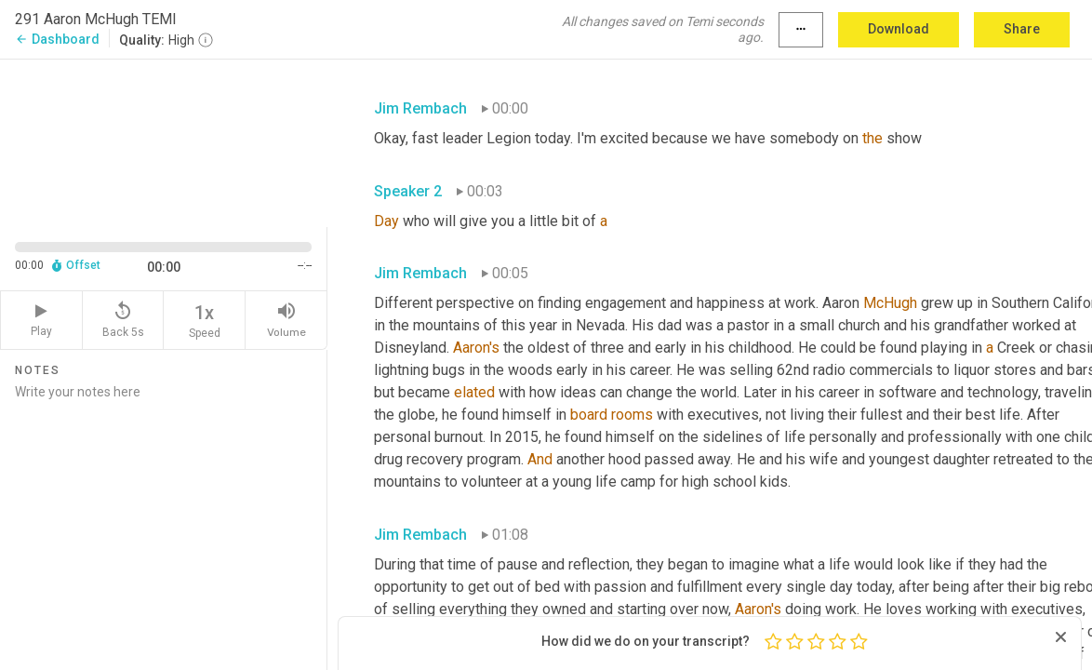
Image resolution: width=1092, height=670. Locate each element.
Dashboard (57, 39)
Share (1022, 28)
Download (898, 28)
